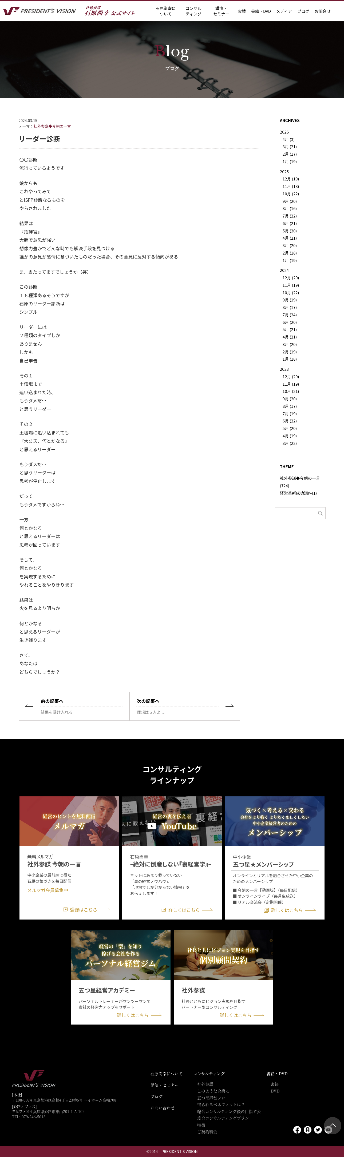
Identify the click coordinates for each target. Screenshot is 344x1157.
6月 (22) (290, 421)
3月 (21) (290, 146)
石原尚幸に (166, 11)
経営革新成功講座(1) (298, 493)
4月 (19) (290, 435)
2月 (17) (290, 154)
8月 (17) (290, 307)
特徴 (201, 1125)
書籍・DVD (261, 11)
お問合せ (323, 11)
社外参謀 (205, 1084)
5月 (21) (290, 329)
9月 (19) (290, 300)
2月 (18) (290, 253)
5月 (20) (290, 230)
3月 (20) (290, 245)
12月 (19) (291, 179)
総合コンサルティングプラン (223, 1118)
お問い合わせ (163, 1107)
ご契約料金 (207, 1131)
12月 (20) (291, 277)
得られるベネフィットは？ (221, 1104)
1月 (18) (290, 359)
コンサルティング (209, 1073)
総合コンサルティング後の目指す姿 (229, 1111)
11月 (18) (291, 186)
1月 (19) (290, 161)
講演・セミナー (165, 1085)
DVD (275, 1091)
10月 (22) (291, 193)
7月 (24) (290, 314)
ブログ (303, 11)
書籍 (275, 1084)
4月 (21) (290, 238)
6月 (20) (290, 322)
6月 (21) (290, 223)
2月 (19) (290, 351)
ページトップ (332, 1125)
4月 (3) (289, 139)
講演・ (221, 11)
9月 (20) (290, 201)
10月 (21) (291, 391)
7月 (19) (290, 413)
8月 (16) (290, 208)
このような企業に (213, 1091)
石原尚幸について (167, 1073)
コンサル (193, 11)
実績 (242, 11)
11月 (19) (291, 285)
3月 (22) (290, 443)
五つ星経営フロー (213, 1097)
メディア (284, 11)
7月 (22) (290, 216)
